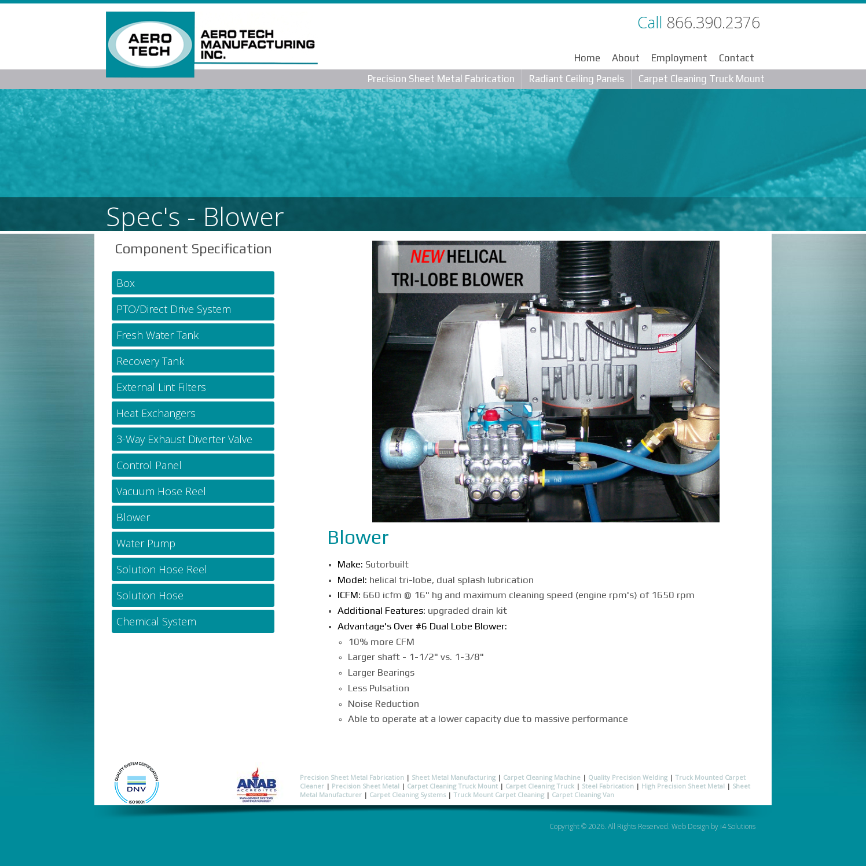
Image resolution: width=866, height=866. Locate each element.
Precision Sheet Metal (365, 786)
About (626, 58)
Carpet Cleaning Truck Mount (702, 78)
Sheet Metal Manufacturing (454, 777)
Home (587, 58)
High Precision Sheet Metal (683, 786)
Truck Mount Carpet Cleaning (498, 794)
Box (125, 283)
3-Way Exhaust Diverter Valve (184, 439)
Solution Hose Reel (161, 569)
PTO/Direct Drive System (173, 309)
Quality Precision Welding (627, 777)
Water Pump (145, 543)
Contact (736, 58)
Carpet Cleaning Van (583, 794)
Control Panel (149, 465)
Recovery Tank (150, 361)
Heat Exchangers (156, 413)
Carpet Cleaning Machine (542, 777)
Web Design (690, 826)
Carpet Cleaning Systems (407, 794)
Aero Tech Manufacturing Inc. (212, 47)
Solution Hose (150, 595)
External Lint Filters (161, 387)
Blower (133, 517)
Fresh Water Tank (157, 335)
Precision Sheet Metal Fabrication (441, 78)
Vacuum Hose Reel (161, 491)
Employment (679, 58)
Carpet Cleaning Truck (539, 786)
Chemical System (156, 621)
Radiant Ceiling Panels (576, 78)
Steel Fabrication (608, 786)
